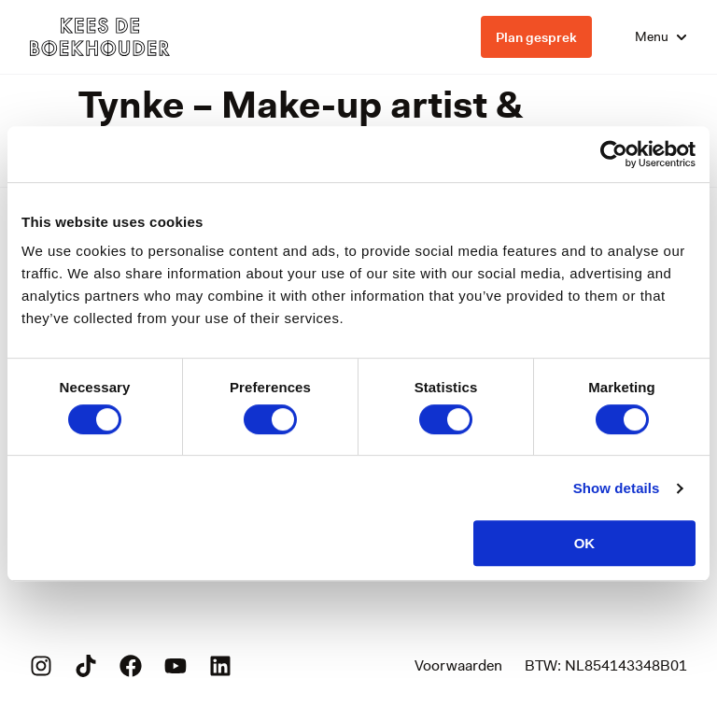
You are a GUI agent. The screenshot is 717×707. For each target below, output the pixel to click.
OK (585, 543)
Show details (616, 488)
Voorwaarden (458, 665)
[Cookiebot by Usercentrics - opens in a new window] (614, 154)
